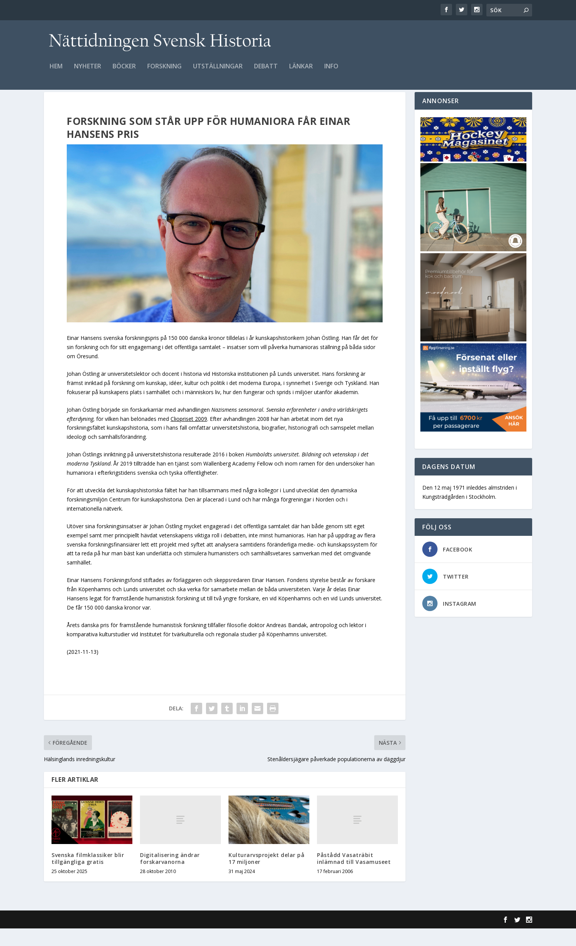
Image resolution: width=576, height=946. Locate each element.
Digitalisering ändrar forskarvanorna (170, 876)
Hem (56, 71)
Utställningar (218, 71)
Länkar (301, 71)
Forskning (164, 71)
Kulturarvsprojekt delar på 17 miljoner (266, 876)
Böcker (124, 71)
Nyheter (87, 71)
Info (331, 71)
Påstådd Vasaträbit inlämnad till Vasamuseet (354, 876)
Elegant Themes (96, 937)
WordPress (168, 937)
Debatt (266, 71)
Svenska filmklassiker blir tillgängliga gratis (87, 876)
